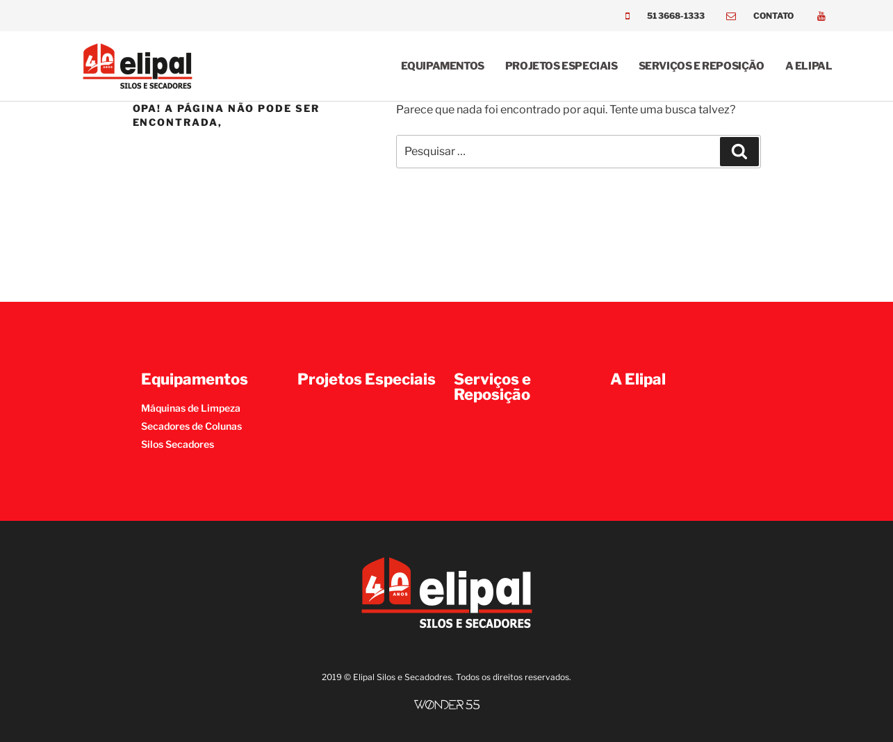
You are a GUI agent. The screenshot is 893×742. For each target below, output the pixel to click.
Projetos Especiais (561, 66)
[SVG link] (446, 705)
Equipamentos (442, 66)
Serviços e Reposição (701, 66)
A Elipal (809, 66)
